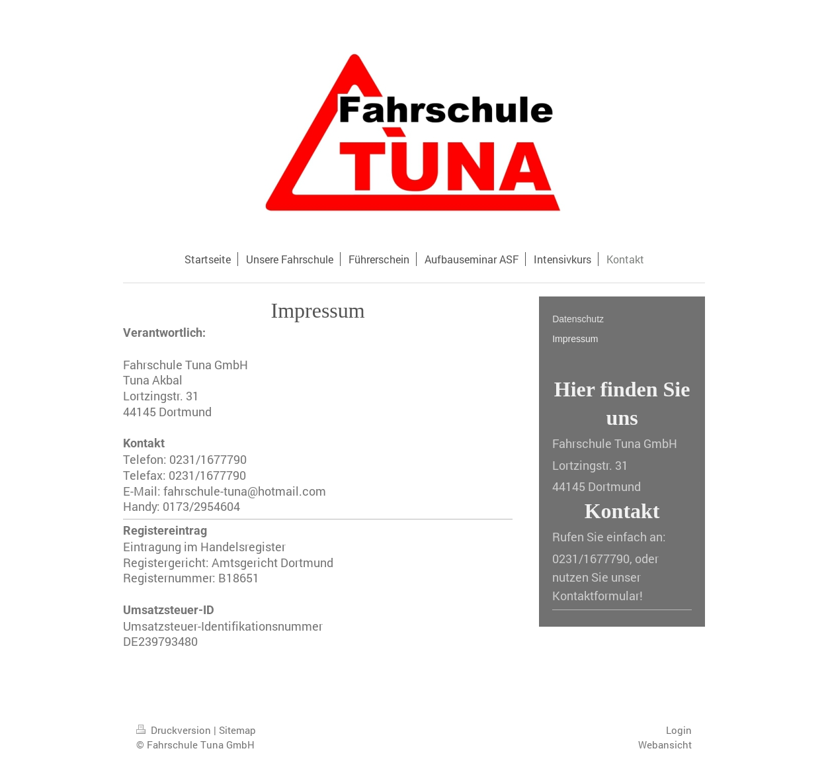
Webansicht (665, 744)
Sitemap (237, 730)
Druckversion (175, 730)
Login (679, 730)
